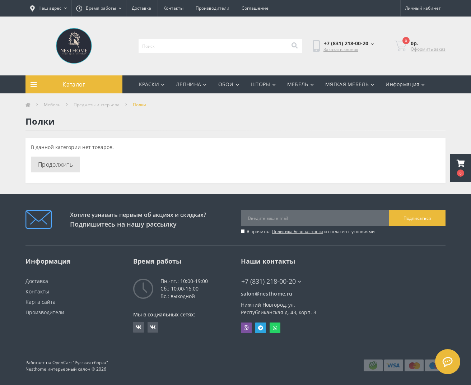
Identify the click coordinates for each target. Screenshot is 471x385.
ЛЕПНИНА (191, 84)
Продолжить (55, 164)
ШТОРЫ (263, 84)
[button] (460, 168)
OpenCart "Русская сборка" (80, 363)
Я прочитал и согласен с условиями (311, 231)
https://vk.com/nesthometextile (153, 327)
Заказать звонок (340, 49)
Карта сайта (40, 301)
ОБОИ (228, 84)
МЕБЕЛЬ (300, 84)
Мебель (52, 105)
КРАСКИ (151, 84)
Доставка (141, 8)
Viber (246, 327)
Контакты (173, 8)
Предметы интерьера (97, 105)
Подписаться (417, 218)
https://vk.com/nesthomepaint (138, 327)
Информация (405, 84)
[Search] (294, 46)
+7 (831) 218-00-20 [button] (271, 281)
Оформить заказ (428, 49)
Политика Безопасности (297, 231)
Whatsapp (275, 327)
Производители (212, 8)
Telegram (260, 327)
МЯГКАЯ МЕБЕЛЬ (349, 84)
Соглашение (255, 8)
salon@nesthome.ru (266, 293)
